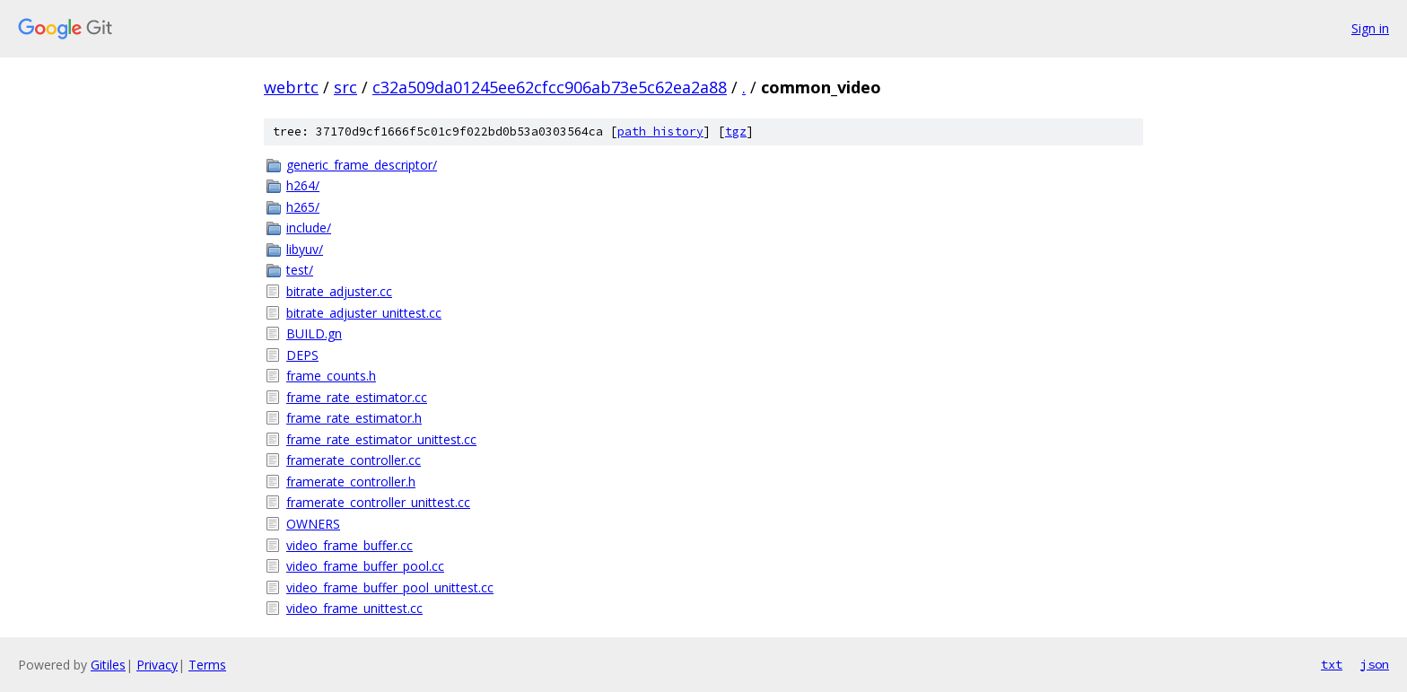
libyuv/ (304, 249)
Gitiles (108, 664)
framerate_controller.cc (353, 460)
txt (1331, 664)
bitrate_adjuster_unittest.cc (363, 312)
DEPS (302, 355)
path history (660, 131)
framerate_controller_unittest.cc (378, 502)
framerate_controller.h (350, 481)
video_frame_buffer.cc (349, 545)
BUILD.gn (314, 333)
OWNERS (313, 523)
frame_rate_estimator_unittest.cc (381, 439)
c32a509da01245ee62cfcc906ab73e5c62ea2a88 (549, 87)
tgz (736, 131)
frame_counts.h (331, 375)
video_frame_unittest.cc (354, 608)
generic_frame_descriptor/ (361, 164)
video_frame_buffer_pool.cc (365, 565)
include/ (308, 227)
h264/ (302, 185)
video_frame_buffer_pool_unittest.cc (390, 587)
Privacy (157, 664)
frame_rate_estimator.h (354, 417)
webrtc (291, 87)
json (1374, 664)
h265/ (302, 206)
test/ (299, 269)
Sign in (1370, 28)
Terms (207, 664)
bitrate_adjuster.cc (339, 291)
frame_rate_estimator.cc (356, 397)
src (345, 87)
